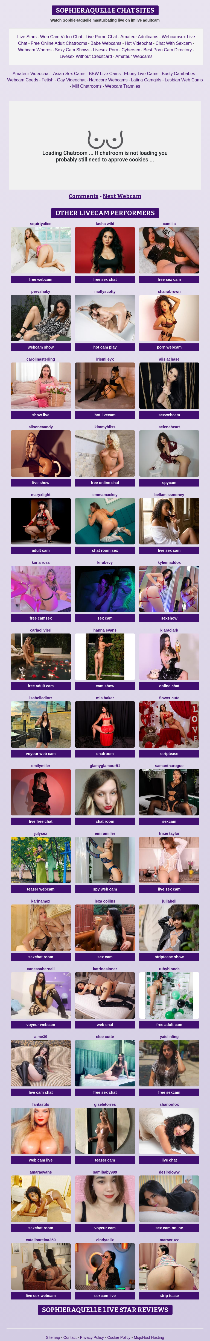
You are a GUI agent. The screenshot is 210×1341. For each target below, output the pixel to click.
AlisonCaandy (41, 427)
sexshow (169, 618)
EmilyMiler (40, 766)
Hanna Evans (105, 630)
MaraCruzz (169, 1240)
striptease (169, 753)
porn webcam (169, 347)
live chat (169, 1160)
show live (40, 415)
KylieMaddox (169, 562)
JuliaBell (169, 901)
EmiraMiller (105, 833)
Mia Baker (105, 698)
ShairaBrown (169, 291)
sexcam (169, 821)
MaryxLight (41, 495)
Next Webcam (122, 196)
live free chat (40, 821)
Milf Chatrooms (87, 86)
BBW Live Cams (105, 73)
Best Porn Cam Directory (168, 50)
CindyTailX (105, 1240)
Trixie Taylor (169, 833)
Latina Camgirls (146, 80)
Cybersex (131, 50)
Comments (83, 196)
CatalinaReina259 (41, 1240)
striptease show (169, 957)
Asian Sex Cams (69, 73)
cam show (105, 686)
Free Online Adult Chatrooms (59, 43)
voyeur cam (105, 1228)
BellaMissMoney (169, 495)
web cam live (40, 1160)
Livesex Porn (105, 50)
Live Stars (27, 36)
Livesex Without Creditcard (86, 56)
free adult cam (41, 686)
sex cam (104, 618)
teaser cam (105, 1160)
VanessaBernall (40, 969)
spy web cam (105, 889)
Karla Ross (41, 562)
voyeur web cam (41, 753)
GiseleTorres (105, 1104)
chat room (105, 821)
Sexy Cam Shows (72, 50)
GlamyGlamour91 (105, 766)
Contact (70, 1337)
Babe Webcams (106, 43)
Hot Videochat (138, 43)
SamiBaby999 (105, 1172)
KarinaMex (40, 901)
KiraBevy (105, 562)
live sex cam (169, 550)
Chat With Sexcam (174, 43)
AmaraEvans (41, 1172)
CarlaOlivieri (40, 630)
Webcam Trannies (122, 86)
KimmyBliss (105, 427)
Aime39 (40, 1037)
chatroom (105, 753)
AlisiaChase (169, 359)
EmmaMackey (105, 495)
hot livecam (104, 415)
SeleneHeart (169, 427)
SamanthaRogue (169, 766)
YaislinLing (169, 1037)
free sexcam (169, 1092)
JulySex (40, 833)
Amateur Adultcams (139, 36)
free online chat (105, 483)
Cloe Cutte (105, 1037)
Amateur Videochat (31, 73)
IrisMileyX (105, 359)
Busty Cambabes (178, 73)
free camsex (41, 618)
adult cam (40, 550)
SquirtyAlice (40, 224)
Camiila (169, 224)
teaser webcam (40, 889)
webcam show (41, 347)
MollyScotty (105, 291)
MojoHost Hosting (149, 1337)
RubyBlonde (169, 969)
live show (40, 483)
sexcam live (105, 1295)
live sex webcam (41, 1295)
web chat (105, 1024)
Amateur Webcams (134, 56)
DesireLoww (169, 1172)
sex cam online (169, 1228)
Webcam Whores (34, 50)
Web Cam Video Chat (61, 36)
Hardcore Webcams (108, 80)
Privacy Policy (92, 1337)
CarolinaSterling (41, 359)
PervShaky (40, 291)
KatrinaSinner (105, 969)
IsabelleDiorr (40, 698)
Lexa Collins (105, 901)
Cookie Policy (118, 1337)
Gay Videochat (71, 80)
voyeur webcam (40, 1024)
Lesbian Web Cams (184, 80)
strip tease (169, 1295)
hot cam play (105, 347)
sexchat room (40, 957)
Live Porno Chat (101, 36)
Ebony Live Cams (141, 73)
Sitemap (53, 1337)
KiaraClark (169, 630)
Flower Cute (169, 698)
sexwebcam (169, 415)
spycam (169, 483)
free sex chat (105, 279)
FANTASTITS (40, 1104)
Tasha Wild (105, 224)
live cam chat (41, 1092)
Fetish (48, 80)
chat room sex (105, 550)
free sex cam (169, 279)
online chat (169, 686)
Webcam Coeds (22, 80)
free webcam (40, 279)
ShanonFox (169, 1104)
